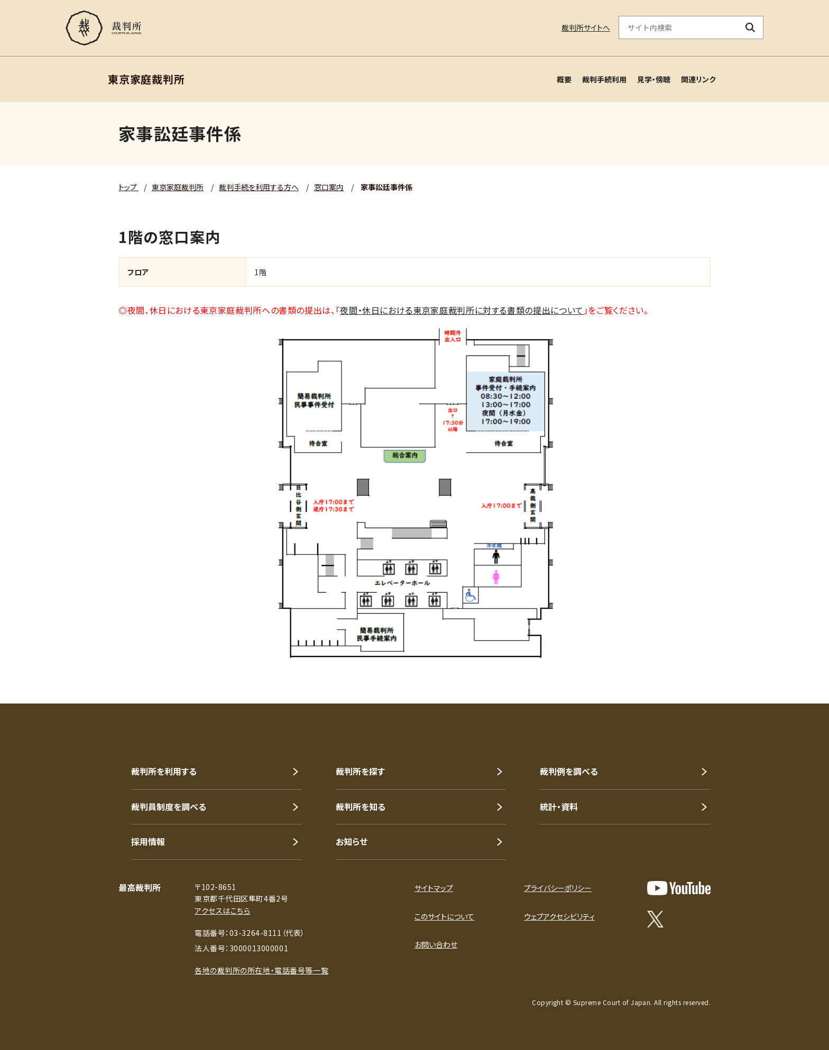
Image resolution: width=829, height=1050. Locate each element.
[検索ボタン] (750, 27)
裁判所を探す (360, 771)
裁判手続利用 (604, 79)
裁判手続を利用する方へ (259, 187)
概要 (564, 79)
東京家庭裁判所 (178, 187)
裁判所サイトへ (585, 27)
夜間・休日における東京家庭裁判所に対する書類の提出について (462, 310)
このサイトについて (444, 916)
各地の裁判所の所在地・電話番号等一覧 (261, 970)
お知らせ (351, 841)
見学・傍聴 (653, 79)
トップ (128, 187)
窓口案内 (329, 187)
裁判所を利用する (164, 771)
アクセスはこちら (222, 910)
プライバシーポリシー (558, 888)
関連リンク (698, 79)
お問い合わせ (435, 944)
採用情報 (148, 841)
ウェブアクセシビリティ (559, 916)
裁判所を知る (360, 806)
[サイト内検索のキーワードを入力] (678, 27)
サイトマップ (433, 888)
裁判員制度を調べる (168, 806)
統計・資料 (559, 806)
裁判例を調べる (569, 771)
